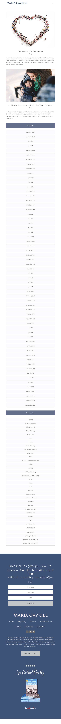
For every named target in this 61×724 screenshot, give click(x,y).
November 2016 (30, 200)
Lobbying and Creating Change (30, 475)
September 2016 (30, 209)
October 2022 (30, 132)
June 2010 (30, 378)
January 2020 (30, 137)
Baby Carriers (30, 427)
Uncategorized (30, 527)
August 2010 (30, 373)
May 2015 (30, 282)
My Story (22, 622)
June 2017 (31, 178)
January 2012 (30, 355)
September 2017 (30, 168)
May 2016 (30, 228)
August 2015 (30, 269)
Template (30, 516)
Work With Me (46, 622)
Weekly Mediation (30, 536)
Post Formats (30, 494)
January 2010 (30, 396)
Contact (41, 627)
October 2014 (31, 314)
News (30, 487)
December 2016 (30, 196)
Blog (30, 54)
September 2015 (30, 264)
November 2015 (30, 255)
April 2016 (30, 232)
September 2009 (30, 405)
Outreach (29, 627)
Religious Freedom (30, 509)
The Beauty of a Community (30, 51)
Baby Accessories (30, 423)
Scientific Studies (30, 513)
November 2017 (30, 159)
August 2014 (30, 323)
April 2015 (30, 287)
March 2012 (30, 350)
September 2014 (30, 319)
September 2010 (31, 369)
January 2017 (30, 191)
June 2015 (30, 278)
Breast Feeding (30, 446)
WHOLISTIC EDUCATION (30, 543)
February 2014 (30, 341)
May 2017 (30, 182)
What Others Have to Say (30, 539)
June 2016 (30, 223)
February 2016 (30, 241)
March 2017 (30, 187)
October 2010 (30, 364)
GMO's (30, 464)
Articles (30, 419)
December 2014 (30, 305)
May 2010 (30, 382)
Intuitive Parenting (30, 472)
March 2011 (30, 359)
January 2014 (30, 346)
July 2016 (30, 218)
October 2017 (31, 164)
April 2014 (30, 332)
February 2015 (30, 296)
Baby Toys (30, 434)
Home (11, 622)
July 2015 (30, 273)
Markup (30, 479)
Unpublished (30, 532)
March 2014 (30, 337)
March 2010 (30, 387)
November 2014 (30, 309)
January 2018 (30, 155)
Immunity (30, 468)
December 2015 (30, 250)
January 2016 (30, 246)
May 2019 (30, 141)
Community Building (31, 449)
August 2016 (30, 214)
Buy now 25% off (31, 653)
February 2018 (30, 150)
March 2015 (30, 291)
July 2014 (30, 328)
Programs (30, 501)
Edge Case (30, 453)
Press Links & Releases (30, 498)
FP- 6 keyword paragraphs (30, 460)
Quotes (30, 505)
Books (30, 442)
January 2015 (30, 300)
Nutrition (30, 490)
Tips (30, 520)
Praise (33, 622)
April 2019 (30, 146)
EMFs (30, 457)
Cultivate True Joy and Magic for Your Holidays (30, 105)
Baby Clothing (30, 431)
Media (30, 483)
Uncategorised (30, 524)
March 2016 (30, 237)
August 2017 (30, 173)
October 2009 (30, 400)
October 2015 (30, 259)
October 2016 (30, 205)
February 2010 (30, 391)
